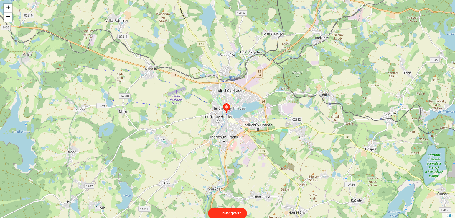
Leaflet (449, 210)
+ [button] (8, 8)
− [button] (8, 17)
